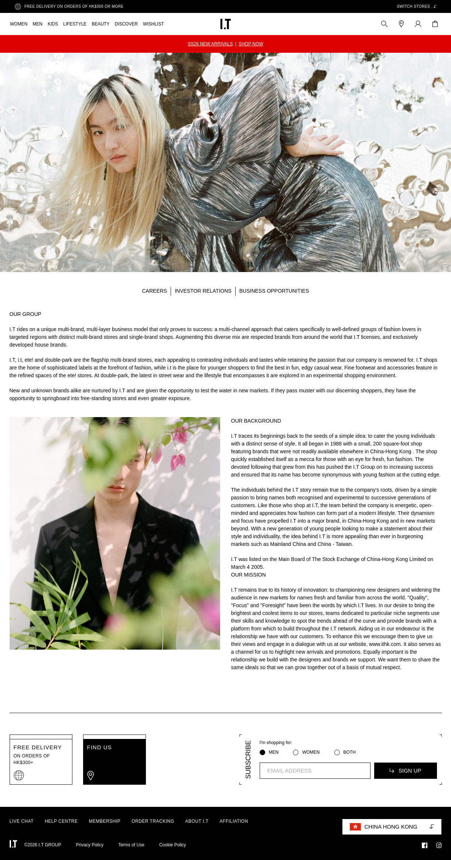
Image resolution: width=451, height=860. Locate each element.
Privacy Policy (90, 844)
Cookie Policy (172, 844)
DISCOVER (126, 24)
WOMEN (18, 24)
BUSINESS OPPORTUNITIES (274, 291)
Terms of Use (131, 844)
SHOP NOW (251, 44)
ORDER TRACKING (152, 821)
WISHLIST (153, 24)
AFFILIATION (234, 821)
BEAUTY (100, 24)
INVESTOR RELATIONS (203, 291)
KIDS (53, 24)
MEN (37, 24)
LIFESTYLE (74, 24)
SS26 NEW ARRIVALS (210, 44)
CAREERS (154, 291)
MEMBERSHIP (104, 821)
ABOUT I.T (197, 821)
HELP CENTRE (61, 821)
